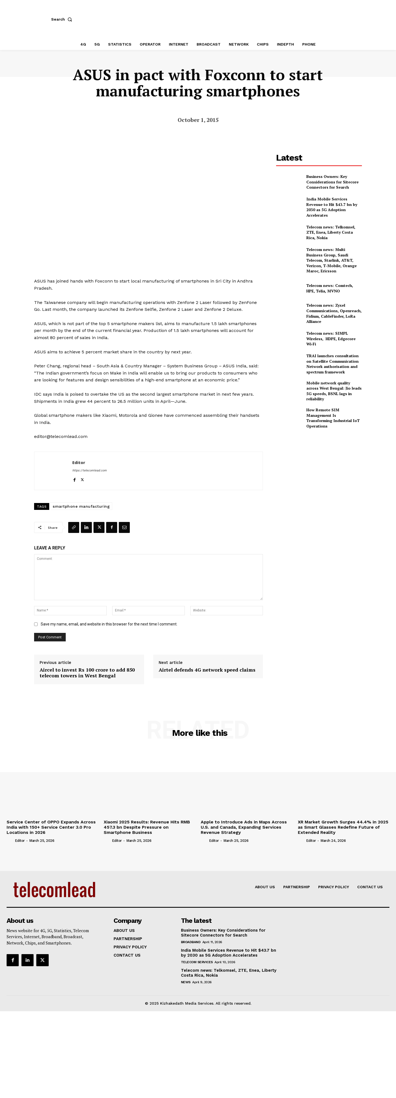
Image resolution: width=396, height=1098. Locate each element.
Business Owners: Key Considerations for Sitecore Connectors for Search (332, 182)
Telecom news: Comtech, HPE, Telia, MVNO (329, 288)
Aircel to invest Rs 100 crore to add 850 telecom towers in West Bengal (87, 671)
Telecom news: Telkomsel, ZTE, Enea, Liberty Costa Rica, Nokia (330, 232)
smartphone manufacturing (81, 504)
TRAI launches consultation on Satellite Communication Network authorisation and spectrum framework (332, 364)
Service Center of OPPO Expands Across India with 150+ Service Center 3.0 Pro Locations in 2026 (51, 825)
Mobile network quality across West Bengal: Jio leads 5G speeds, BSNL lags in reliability (334, 391)
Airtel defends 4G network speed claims (207, 668)
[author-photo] (10, 838)
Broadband (191, 940)
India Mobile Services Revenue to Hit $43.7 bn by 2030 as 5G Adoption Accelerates (331, 207)
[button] (62, 19)
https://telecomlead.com (89, 468)
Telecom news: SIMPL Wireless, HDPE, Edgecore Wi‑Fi (331, 339)
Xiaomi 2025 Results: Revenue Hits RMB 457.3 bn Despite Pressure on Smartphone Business (147, 825)
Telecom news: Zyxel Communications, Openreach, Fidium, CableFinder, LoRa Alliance (334, 313)
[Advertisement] (319, 471)
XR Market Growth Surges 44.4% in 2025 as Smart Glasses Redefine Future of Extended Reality (343, 825)
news (186, 980)
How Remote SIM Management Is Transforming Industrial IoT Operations (333, 418)
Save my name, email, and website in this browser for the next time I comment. (109, 622)
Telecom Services (197, 960)
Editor (78, 460)
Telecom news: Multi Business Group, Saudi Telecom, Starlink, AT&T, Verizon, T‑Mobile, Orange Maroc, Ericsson (331, 260)
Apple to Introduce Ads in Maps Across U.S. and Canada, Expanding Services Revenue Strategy (244, 825)
